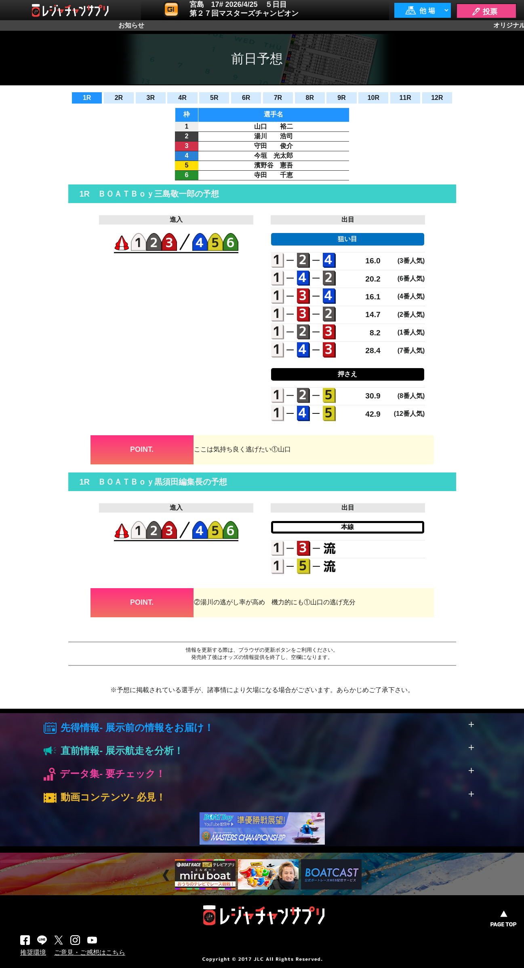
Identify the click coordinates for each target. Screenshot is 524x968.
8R (309, 97)
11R (405, 97)
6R (246, 97)
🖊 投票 (484, 12)
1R (87, 97)
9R (341, 97)
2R (119, 97)
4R (182, 97)
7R (278, 97)
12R (437, 97)
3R (151, 97)
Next (369, 875)
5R (214, 97)
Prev (167, 875)
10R (373, 97)
